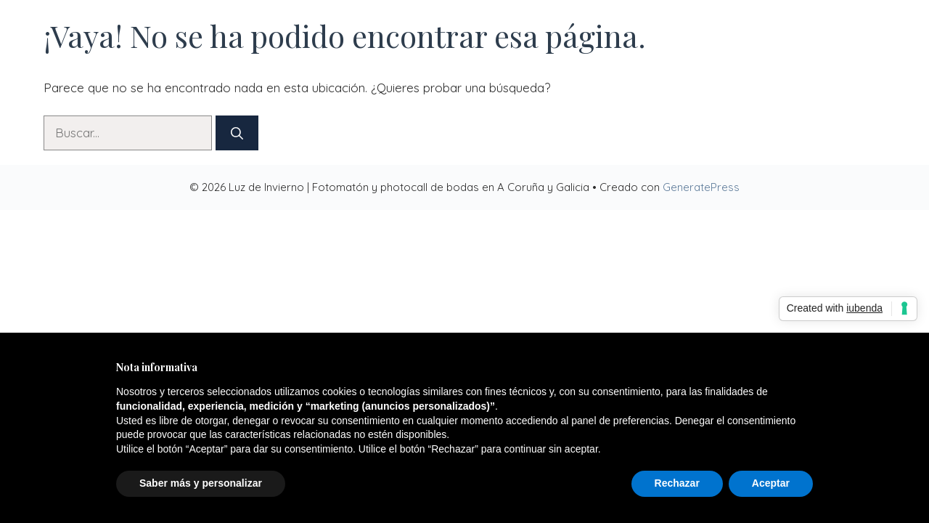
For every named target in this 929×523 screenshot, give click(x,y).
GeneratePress (701, 187)
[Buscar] (237, 132)
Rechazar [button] (677, 483)
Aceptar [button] (771, 483)
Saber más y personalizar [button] (200, 483)
